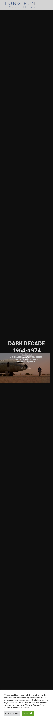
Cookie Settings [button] (12, 713)
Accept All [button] (27, 713)
